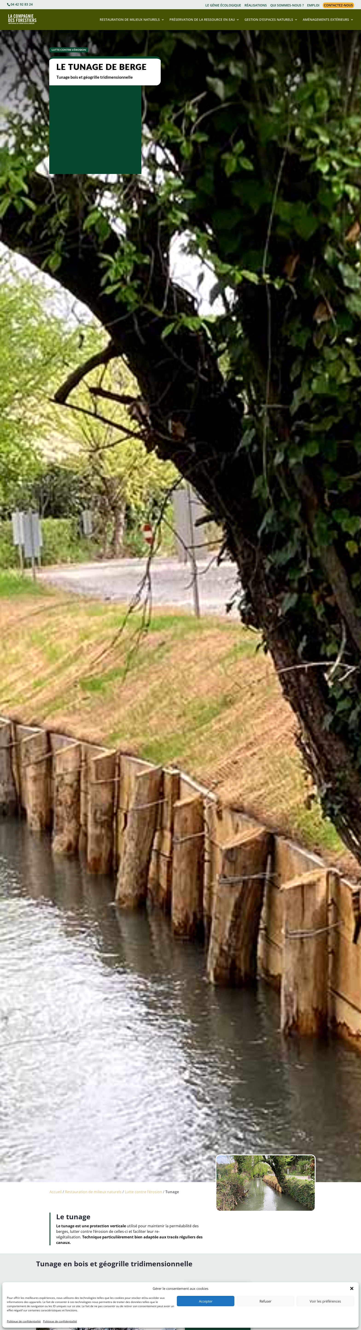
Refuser (265, 1301)
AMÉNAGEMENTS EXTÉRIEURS (326, 20)
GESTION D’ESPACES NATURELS (269, 20)
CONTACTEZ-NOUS (338, 5)
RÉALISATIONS (256, 5)
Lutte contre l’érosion (143, 1191)
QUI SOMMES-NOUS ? (287, 5)
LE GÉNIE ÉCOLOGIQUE (223, 5)
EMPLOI (313, 5)
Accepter (206, 1301)
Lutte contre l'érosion (69, 49)
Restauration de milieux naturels (93, 1191)
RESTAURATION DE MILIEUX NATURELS (130, 20)
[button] (351, 1288)
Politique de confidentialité (24, 1321)
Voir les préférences (325, 1301)
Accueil (55, 1191)
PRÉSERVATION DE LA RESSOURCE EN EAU (202, 20)
